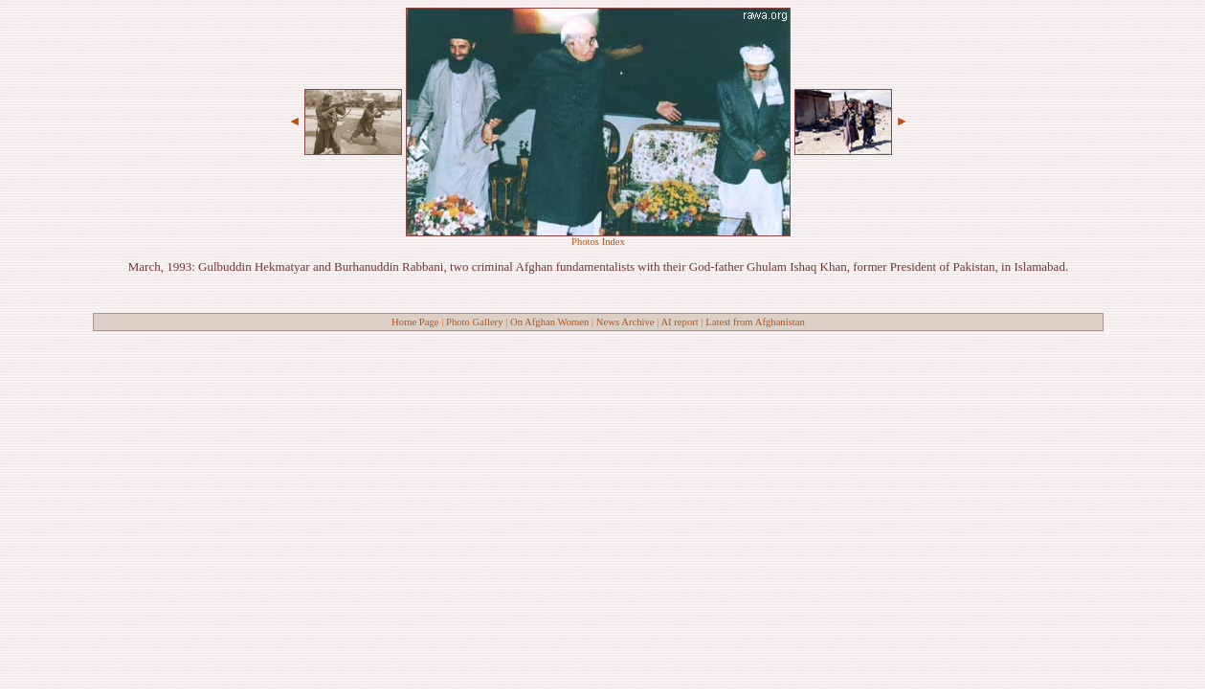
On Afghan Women (549, 322)
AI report (679, 322)
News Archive (625, 322)
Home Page (414, 322)
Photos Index (598, 241)
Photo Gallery (474, 322)
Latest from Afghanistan (755, 322)
